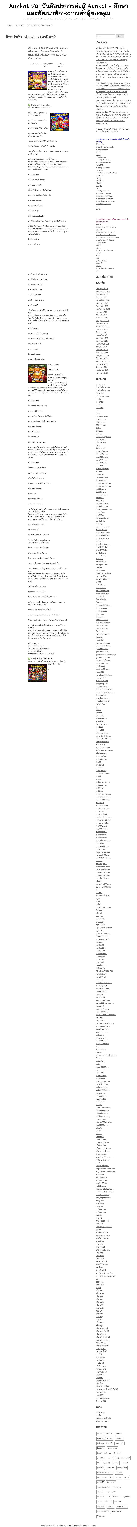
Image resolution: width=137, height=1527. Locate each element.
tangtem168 (101, 1099)
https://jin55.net (102, 150)
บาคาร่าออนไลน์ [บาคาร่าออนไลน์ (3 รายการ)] (103, 1497)
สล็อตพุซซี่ (100, 1323)
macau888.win (102, 806)
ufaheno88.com (102, 1143)
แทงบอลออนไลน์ (103, 1398)
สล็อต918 (99, 1311)
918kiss (98, 224)
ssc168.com (100, 1079)
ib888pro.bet (101, 695)
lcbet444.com (101, 753)
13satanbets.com (103, 387)
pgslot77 (99, 916)
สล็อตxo (99, 1320)
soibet (98, 1064)
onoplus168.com (102, 878)
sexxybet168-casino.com (106, 1015)
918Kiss (99, 434)
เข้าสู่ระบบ (100, 1413)
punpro (99, 942)
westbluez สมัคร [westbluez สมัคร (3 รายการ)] (103, 1487)
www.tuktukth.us (102, 1195)
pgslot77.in (100, 919)
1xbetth (98, 183)
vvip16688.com (102, 1183)
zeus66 (99, 1215)
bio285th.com (101, 530)
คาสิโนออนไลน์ (102, 1221)
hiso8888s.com (102, 681)
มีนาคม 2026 (101, 298)
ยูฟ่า (98, 1279)
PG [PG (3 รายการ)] (98, 1463)
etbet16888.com (102, 591)
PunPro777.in (101, 954)
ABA (98, 446)
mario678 (100, 812)
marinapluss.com (103, 809)
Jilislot (98, 710)
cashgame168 (101, 565)
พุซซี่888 (99, 1267)
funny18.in (100, 640)
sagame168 (100, 997)
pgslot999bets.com (104, 928)
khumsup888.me (102, 733)
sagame (99, 230)
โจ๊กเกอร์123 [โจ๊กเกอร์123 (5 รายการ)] (101, 1516)
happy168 (100, 672)
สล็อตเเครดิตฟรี (102, 1340)
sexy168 (99, 1018)
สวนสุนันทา (101, 1349)
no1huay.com (101, 864)
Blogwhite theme (89, 1526)
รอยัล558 (99, 1282)
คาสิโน (99, 1218)
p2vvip (99, 881)
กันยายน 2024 (102, 350)
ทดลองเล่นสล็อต (103, 1236)
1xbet (98, 411)
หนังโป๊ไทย (100, 181)
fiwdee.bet (100, 614)
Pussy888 (100, 963)
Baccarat (100, 498)
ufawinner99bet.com (104, 1157)
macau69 (100, 803)
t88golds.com (101, 1093)
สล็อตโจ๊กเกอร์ (102, 1346)
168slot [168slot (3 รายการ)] (99, 1434)
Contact (19, 26)
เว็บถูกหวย (100, 1375)
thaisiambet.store (103, 1108)
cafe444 (99, 559)
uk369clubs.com (102, 1160)
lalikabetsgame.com (104, 751)
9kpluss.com (101, 443)
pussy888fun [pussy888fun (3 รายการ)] (122, 1468)
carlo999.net (101, 562)
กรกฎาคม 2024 (102, 356)
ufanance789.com (103, 1148)
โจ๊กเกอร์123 (100, 144)
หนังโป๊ (99, 1355)
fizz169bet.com (102, 620)
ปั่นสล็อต (99, 1253)
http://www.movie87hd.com (106, 235)
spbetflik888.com (103, 1067)
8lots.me (99, 431)
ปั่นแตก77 (100, 1259)
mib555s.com (101, 838)
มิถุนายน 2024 (102, 359)
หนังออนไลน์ (101, 1352)
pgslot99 (99, 922)
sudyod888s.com (103, 1090)
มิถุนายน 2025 (102, 324)
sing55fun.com (102, 1032)
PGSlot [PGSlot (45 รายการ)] (116, 1463)
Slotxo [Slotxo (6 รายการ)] (127, 1477)
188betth (99, 408)
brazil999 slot (101, 547)
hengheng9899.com (104, 675)
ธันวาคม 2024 (102, 341)
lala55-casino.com (103, 748)
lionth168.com (101, 759)
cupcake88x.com (103, 576)
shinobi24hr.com (103, 1029)
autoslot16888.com (103, 483)
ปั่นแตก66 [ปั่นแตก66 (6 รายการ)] (116, 1497)
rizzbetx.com (101, 980)
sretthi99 (99, 1073)
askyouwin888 (102, 478)
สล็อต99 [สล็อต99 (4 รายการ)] (108, 1502)
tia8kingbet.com (103, 1116)
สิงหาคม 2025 (102, 318)
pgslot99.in (100, 925)
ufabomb (100, 1137)
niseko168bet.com (103, 858)
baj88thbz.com (102, 504)
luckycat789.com (103, 782)
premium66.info (102, 939)
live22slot (100, 765)
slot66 (98, 155)
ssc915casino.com (103, 1082)
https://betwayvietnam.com (106, 201)
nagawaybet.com (103, 852)
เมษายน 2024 (102, 364)
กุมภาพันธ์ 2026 (102, 300)
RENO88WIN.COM (104, 971)
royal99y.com (101, 986)
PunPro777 (100, 951)
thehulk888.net (102, 1114)
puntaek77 (100, 960)
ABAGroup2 (101, 448)
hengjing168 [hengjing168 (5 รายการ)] (112, 1448)
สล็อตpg (99, 1317)
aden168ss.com (102, 457)
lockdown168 (101, 771)
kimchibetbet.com (103, 736)
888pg (98, 428)
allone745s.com (102, 469)
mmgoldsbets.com (103, 841)
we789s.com (101, 1186)
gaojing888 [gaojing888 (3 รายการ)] (119, 1443)
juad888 (99, 727)
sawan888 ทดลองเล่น (105, 1003)
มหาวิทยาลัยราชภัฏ (104, 1273)
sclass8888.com (102, 1012)
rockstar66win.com (104, 983)
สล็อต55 (99, 1297)
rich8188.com (101, 974)
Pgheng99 (100, 910)
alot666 (99, 472)
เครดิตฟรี (100, 1363)
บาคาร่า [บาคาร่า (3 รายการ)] (100, 1492)
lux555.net (100, 788)
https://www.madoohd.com (106, 227)
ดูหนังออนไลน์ (101, 261)
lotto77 (99, 780)
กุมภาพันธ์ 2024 (102, 370)
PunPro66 (100, 945)
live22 (98, 255)
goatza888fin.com (103, 658)
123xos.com (100, 385)
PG (97, 890)
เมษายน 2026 (102, 295)
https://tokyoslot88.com (104, 199)
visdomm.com (101, 1180)
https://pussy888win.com (105, 240)
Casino (99, 568)
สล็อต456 (100, 1294)
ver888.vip (100, 1175)
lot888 (98, 777)
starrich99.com (102, 1085)
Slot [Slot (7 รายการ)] (111, 1477)
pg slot (98, 245)
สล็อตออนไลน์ (102, 1328)
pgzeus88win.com (103, 933)
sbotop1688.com (102, 1009)
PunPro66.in (101, 948)
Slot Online (101, 1050)
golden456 (100, 666)
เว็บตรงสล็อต (101, 1372)
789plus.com (101, 419)
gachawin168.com (103, 646)
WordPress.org (102, 1421)
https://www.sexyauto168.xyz (106, 173)
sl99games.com (102, 1044)
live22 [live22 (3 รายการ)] (110, 1458)
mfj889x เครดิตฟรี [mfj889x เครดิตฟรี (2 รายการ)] (123, 1458)
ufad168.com (101, 1140)
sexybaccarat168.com (105, 1024)
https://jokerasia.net (103, 204)
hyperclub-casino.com (105, 692)
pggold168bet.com (103, 907)
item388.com (101, 704)
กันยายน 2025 (102, 315)
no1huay (99, 861)
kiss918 (98, 188)
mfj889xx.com (101, 826)
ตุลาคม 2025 (101, 312)
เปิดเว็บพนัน (101, 1369)
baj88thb (100, 501)
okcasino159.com (35, 64)
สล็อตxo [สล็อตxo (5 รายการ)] (111, 1506)
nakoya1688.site (102, 855)
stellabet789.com (103, 1087)
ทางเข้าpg (100, 1241)
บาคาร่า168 (100, 1247)
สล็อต (98, 1288)
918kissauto (101, 440)
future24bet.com (103, 643)
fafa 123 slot (101, 599)
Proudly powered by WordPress (53, 1526)
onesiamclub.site (103, 872)
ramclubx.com (102, 965)
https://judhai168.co (103, 160)
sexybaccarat (101, 243)
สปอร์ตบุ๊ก (100, 1285)
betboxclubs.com (103, 518)
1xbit (98, 414)
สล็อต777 (99, 1305)
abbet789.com (102, 451)
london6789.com (103, 774)
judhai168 (100, 730)
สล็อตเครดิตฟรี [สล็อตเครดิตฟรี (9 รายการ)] (103, 1511)
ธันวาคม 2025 (102, 306)
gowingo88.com (102, 669)
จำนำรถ (99, 1224)
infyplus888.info (102, 701)
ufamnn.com (101, 1145)
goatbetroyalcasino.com (106, 655)
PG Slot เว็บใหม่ (102, 896)
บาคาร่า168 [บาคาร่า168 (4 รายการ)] (111, 1492)
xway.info (100, 1201)
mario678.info (101, 814)
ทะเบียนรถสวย (102, 1238)
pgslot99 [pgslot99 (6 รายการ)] (100, 1468)
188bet (98, 405)
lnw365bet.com (102, 768)
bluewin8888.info (103, 533)
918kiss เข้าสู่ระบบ (103, 437)
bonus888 (100, 541)
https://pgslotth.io (102, 191)
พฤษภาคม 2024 (102, 361)
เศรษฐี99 (99, 1395)
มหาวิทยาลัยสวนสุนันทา (106, 1276)
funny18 (99, 186)
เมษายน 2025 (102, 330)
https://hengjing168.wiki (105, 147)
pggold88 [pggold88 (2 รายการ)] (106, 1463)
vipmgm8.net (101, 1177)
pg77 (98, 899)
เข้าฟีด (99, 1415)
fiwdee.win (100, 617)
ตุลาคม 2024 (101, 347)
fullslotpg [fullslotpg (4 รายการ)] (119, 1438)
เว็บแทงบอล (101, 1392)
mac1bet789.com (103, 800)
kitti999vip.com (102, 742)
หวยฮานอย (100, 1358)
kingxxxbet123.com (104, 739)
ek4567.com (101, 585)
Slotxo (98, 1058)
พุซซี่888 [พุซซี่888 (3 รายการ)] (127, 1497)
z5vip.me (99, 1206)
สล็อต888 (99, 165)
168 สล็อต (100, 393)
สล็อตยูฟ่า (100, 1326)
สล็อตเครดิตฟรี (102, 1331)
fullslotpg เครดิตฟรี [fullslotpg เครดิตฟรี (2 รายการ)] (104, 1443)
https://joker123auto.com (105, 232)
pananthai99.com (103, 884)
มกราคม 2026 (102, 303)
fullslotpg (100, 631)
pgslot (98, 206)
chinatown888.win (103, 573)
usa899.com (101, 1163)
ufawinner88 (101, 1154)
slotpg (98, 178)
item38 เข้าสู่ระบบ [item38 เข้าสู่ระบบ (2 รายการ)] (104, 1453)
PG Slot (99, 893)
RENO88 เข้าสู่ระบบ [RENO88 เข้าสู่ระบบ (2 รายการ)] (105, 1472)
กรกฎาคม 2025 (102, 321)
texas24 (99, 1105)
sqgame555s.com (103, 1070)
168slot (99, 399)
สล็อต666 (100, 1302)
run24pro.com (102, 992)
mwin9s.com (101, 849)
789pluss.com (101, 425)
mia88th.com (101, 832)
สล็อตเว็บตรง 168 (103, 1337)
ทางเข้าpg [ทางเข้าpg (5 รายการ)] (117, 1487)
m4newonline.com (103, 794)
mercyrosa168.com (103, 820)
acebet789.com (102, 454)
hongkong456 (102, 684)
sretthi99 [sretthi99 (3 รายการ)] (100, 1482)
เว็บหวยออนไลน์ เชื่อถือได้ (107, 1389)
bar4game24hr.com (104, 509)
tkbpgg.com (101, 1119)
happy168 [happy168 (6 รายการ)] (100, 1448)
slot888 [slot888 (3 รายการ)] (118, 1477)
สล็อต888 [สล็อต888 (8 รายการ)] (100, 1506)
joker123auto (101, 719)
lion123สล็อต (101, 756)
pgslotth (99, 931)
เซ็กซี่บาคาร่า (101, 1366)
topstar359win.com (104, 1122)
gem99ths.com (102, 649)
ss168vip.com (101, 1076)
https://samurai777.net (104, 196)
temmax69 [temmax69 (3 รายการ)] (111, 1482)
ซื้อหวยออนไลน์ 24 (104, 1227)
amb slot (99, 475)
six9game (100, 1035)
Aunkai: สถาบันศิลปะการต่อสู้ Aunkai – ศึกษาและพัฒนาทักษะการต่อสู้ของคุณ (68, 10)
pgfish (98, 904)
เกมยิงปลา (100, 1360)
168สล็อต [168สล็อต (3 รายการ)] (109, 1434)
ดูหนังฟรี (99, 263)
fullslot (98, 253)
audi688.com (101, 480)
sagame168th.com (103, 1000)
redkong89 (100, 968)
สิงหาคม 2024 (102, 353)
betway (99, 524)
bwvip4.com (101, 553)
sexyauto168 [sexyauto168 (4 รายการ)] (101, 1477)
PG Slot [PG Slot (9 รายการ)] (125, 1463)
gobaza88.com (102, 663)
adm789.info (101, 460)
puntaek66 (100, 957)
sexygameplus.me (103, 1026)
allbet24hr (100, 466)
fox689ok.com (101, 626)
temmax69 (100, 1102)
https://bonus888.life (103, 162)
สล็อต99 (99, 1314)
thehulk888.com (102, 1111)
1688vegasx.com (102, 396)
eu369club (100, 597)
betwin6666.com (103, 527)
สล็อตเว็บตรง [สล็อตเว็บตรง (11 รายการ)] (117, 1511)
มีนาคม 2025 (101, 332)
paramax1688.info (103, 887)
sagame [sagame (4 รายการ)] (119, 1472)
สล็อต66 (99, 1299)
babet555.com (102, 495)
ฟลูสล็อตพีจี (101, 1270)
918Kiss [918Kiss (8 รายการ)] (118, 1434)
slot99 (98, 152)
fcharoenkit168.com (104, 605)
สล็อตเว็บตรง (101, 157)
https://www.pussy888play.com (107, 237)
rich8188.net (101, 977)
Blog (9, 26)
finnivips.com (101, 608)
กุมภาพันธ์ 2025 (102, 335)
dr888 (98, 582)
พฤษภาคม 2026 (102, 292)
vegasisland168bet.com (105, 1169)
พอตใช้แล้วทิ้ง (102, 1265)
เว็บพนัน (99, 1378)
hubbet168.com (102, 687)
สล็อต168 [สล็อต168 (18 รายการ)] (117, 1502)
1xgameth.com (102, 417)
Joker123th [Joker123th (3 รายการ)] (101, 1458)
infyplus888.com (102, 698)
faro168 (98, 266)
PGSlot (99, 913)
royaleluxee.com (102, 989)
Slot (97, 1047)
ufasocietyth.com (103, 1151)
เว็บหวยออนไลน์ (102, 1387)
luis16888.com (101, 785)
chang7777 (100, 570)
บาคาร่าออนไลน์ (103, 1250)
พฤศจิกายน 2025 (103, 309)
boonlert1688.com (103, 544)
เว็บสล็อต (100, 1384)
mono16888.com (102, 846)
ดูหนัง (98, 258)
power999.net (101, 936)
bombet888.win (102, 539)
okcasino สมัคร (53, 92)
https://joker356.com (103, 193)
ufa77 (98, 1131)
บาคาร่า (99, 1244)
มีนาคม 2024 (101, 367)
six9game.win (101, 1038)
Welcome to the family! (40, 26)
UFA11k (99, 1128)
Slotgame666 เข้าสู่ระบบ (106, 1055)
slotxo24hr (100, 175)
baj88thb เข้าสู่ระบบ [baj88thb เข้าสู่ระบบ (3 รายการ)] (104, 1438)
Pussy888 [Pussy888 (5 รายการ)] (110, 1468)
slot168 (99, 1053)
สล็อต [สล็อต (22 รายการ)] (99, 1502)
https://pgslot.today (103, 168)
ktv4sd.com (100, 745)
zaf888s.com (101, 1209)
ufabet (99, 1134)
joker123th (100, 721)
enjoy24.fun (101, 588)
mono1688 (100, 843)
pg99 (98, 902)
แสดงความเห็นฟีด (103, 1418)
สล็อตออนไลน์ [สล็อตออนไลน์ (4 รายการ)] (122, 1506)
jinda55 (99, 713)
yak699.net (100, 1204)
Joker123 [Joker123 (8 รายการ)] (117, 1453)
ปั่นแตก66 (100, 1256)
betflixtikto (100, 521)
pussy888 (99, 170)
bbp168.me (100, 512)
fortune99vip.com (103, 623)
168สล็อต (99, 402)
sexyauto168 (101, 1021)
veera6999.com (102, 1166)
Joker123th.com (102, 724)
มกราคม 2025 (102, 338)
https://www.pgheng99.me (105, 250)
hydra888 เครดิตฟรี (104, 690)
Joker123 (99, 716)
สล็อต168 (99, 1291)
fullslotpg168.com (103, 634)
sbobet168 (100, 1006)
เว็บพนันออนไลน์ (103, 1381)
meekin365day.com (104, 817)
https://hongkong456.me (105, 268)
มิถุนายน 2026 (102, 289)
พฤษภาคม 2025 (102, 327)
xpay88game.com (103, 1198)
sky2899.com (101, 1041)
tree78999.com (102, 1125)
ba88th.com (101, 489)
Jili (97, 707)
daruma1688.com (103, 579)
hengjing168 (101, 678)
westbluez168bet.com (105, 1189)
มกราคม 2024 (102, 373)
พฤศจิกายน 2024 (103, 344)
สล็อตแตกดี (101, 1343)
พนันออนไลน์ (101, 1262)
